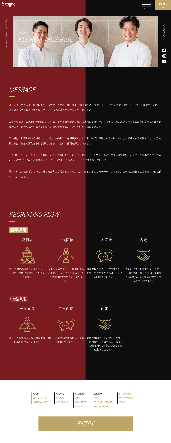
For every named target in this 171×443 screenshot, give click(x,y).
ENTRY (85, 423)
